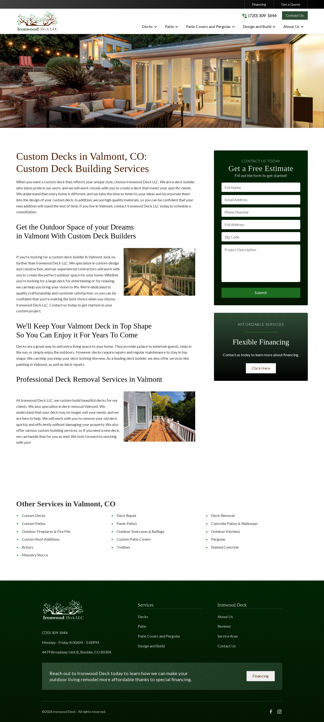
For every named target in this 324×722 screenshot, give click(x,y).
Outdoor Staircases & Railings (140, 531)
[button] (149, 27)
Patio (142, 626)
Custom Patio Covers (134, 539)
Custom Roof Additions (41, 539)
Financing (259, 4)
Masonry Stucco (35, 555)
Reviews (224, 626)
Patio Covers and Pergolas (159, 636)
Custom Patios (34, 523)
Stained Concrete (225, 547)
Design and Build (151, 646)
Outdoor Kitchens (225, 531)
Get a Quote (290, 4)
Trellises (123, 547)
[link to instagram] (279, 711)
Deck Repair (127, 515)
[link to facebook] (271, 711)
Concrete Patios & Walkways (234, 523)
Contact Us (295, 15)
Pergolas (218, 539)
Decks (143, 616)
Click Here (261, 368)
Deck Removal (223, 515)
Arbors (27, 547)
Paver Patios (127, 523)
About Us (225, 616)
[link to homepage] (37, 21)
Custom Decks (34, 515)
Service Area (227, 636)
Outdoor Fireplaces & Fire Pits (46, 531)
